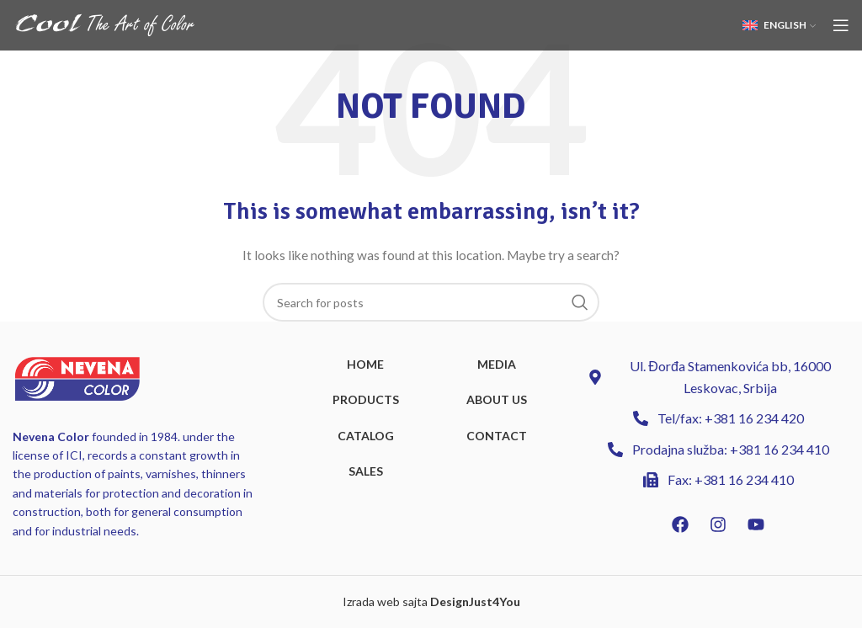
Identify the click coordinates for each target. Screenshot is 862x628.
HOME (365, 364)
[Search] (431, 302)
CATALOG (366, 435)
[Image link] (77, 377)
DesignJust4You (475, 601)
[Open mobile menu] (841, 25)
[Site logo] (105, 24)
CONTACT (496, 435)
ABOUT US (496, 399)
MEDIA (496, 364)
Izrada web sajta (385, 601)
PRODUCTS (366, 399)
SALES (366, 471)
